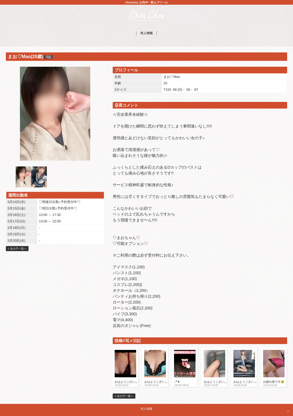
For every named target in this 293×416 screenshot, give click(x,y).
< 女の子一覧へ (17, 248)
